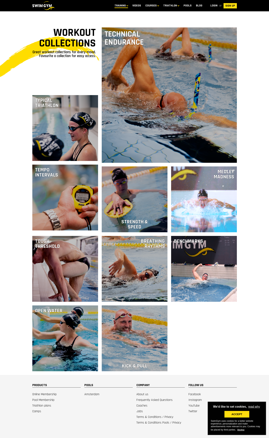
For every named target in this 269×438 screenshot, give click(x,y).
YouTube (194, 405)
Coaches (141, 405)
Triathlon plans (41, 405)
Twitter (192, 411)
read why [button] (254, 406)
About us (142, 394)
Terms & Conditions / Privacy (154, 417)
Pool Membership (43, 400)
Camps (36, 411)
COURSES (151, 5)
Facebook (194, 394)
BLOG (199, 5)
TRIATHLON (170, 5)
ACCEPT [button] (236, 414)
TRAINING (120, 5)
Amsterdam (91, 394)
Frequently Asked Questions (154, 400)
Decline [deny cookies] (240, 430)
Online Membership (44, 394)
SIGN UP (230, 6)
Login (214, 5)
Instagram (195, 400)
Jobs (139, 411)
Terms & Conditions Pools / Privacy (158, 422)
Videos (136, 5)
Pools (188, 5)
